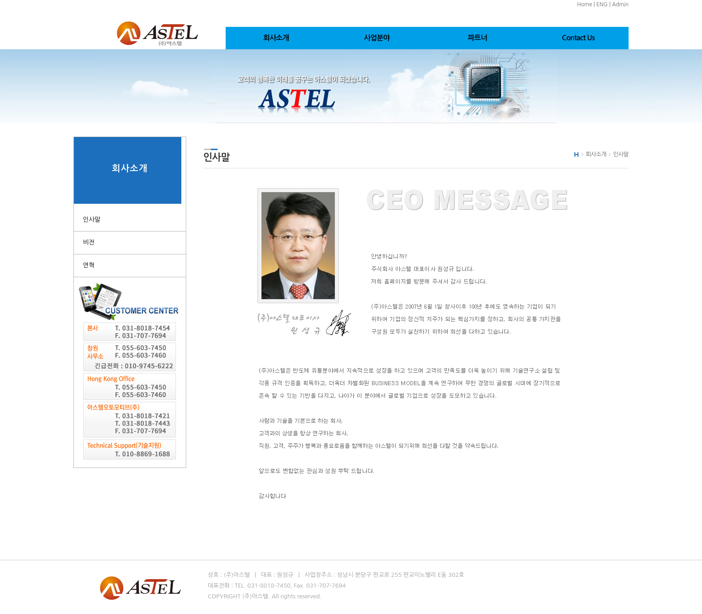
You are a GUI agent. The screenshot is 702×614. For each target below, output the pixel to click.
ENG (602, 4)
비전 (88, 242)
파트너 (477, 37)
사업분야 (377, 37)
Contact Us (578, 37)
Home (584, 4)
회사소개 (276, 37)
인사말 (91, 219)
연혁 (88, 265)
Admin (620, 4)
